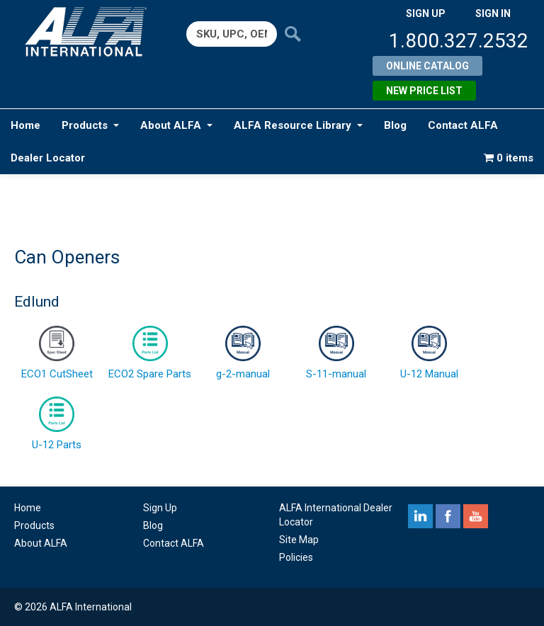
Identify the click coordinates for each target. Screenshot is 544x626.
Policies (296, 557)
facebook (448, 516)
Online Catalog (427, 66)
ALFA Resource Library (298, 125)
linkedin (420, 516)
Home (25, 125)
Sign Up (160, 507)
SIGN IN (493, 13)
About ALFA (176, 125)
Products (90, 125)
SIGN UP (426, 13)
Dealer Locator (48, 158)
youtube (475, 516)
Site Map (299, 539)
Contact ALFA (463, 125)
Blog (395, 125)
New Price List (424, 90)
